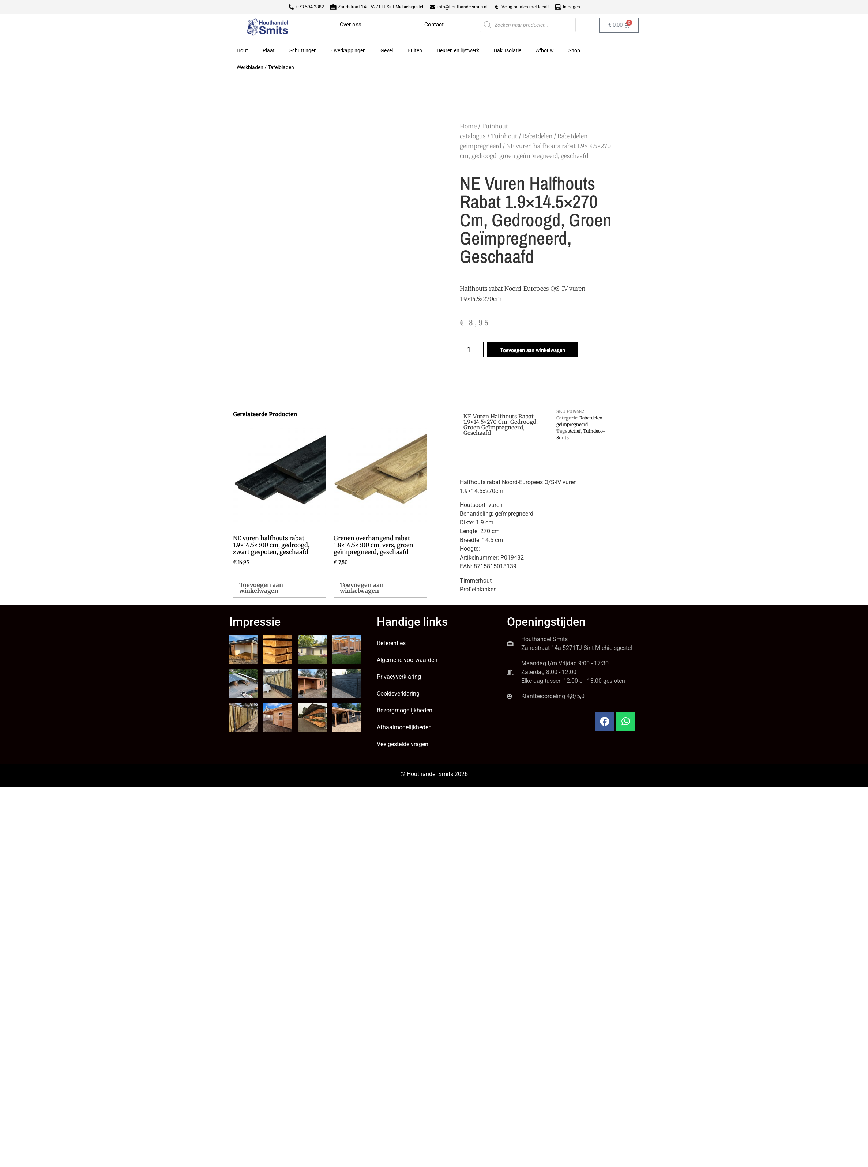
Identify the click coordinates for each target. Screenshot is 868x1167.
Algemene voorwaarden (407, 659)
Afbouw (545, 50)
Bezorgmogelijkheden (404, 710)
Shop (574, 50)
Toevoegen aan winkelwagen (532, 350)
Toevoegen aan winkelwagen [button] (261, 587)
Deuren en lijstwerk (458, 50)
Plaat (269, 50)
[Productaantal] (472, 349)
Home (468, 126)
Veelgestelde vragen (402, 744)
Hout (242, 50)
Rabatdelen (537, 136)
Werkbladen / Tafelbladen (265, 67)
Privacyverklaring (399, 676)
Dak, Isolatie (507, 50)
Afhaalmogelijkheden (404, 727)
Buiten (414, 50)
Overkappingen (348, 50)
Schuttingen (303, 50)
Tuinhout (504, 136)
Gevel (386, 50)
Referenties (391, 643)
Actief (574, 431)
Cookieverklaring (398, 693)
